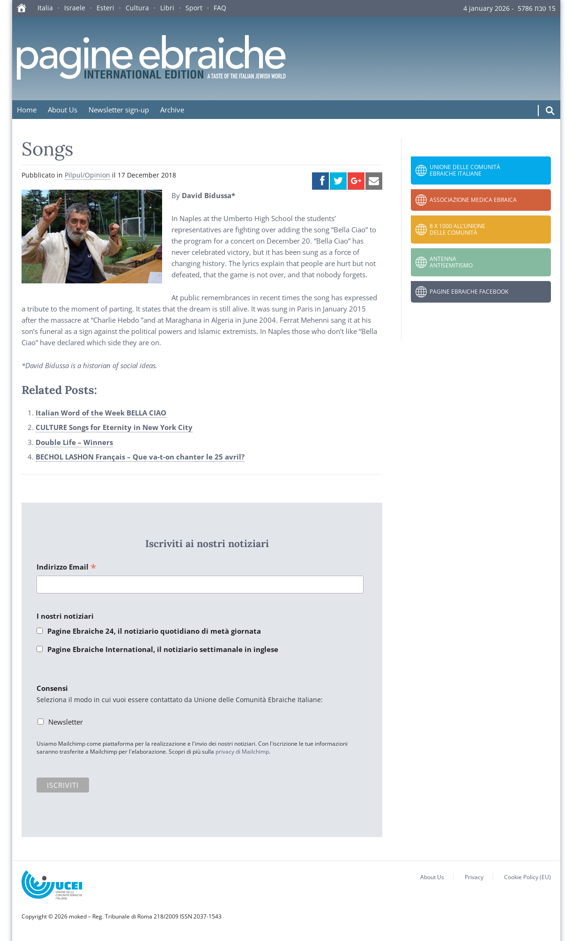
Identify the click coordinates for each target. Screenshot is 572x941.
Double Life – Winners (74, 442)
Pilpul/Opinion (87, 174)
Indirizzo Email (67, 567)
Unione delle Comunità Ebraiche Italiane (465, 170)
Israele (74, 7)
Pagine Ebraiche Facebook (469, 292)
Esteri (105, 7)
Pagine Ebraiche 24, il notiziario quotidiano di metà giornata (154, 631)
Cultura (137, 7)
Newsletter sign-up (119, 109)
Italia (45, 7)
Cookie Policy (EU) (527, 877)
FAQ (220, 7)
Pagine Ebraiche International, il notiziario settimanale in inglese (162, 649)
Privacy (474, 877)
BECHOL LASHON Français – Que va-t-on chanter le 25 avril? (140, 456)
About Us (62, 109)
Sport (194, 7)
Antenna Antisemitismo (451, 262)
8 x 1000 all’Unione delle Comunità (457, 229)
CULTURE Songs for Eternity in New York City (114, 427)
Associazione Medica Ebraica (473, 200)
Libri (167, 7)
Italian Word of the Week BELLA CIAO (101, 412)
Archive (172, 109)
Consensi (52, 688)
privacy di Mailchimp (242, 752)
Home (27, 109)
